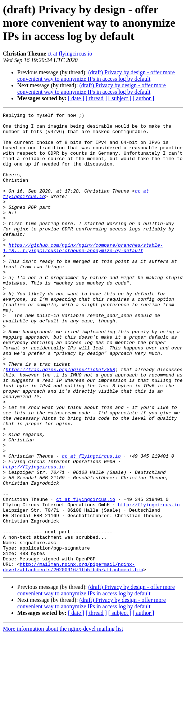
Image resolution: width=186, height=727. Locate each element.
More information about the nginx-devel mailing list (63, 721)
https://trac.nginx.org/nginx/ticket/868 (60, 421)
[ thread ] (96, 98)
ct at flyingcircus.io (69, 53)
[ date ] (76, 98)
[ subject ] (119, 98)
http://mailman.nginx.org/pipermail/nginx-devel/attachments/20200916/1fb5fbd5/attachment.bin (73, 658)
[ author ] (143, 98)
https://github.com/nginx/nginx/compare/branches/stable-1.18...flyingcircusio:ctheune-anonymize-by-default (83, 275)
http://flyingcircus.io (34, 538)
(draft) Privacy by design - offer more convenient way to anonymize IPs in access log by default (96, 75)
